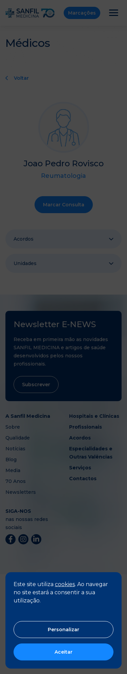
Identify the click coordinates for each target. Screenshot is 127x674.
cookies (65, 584)
